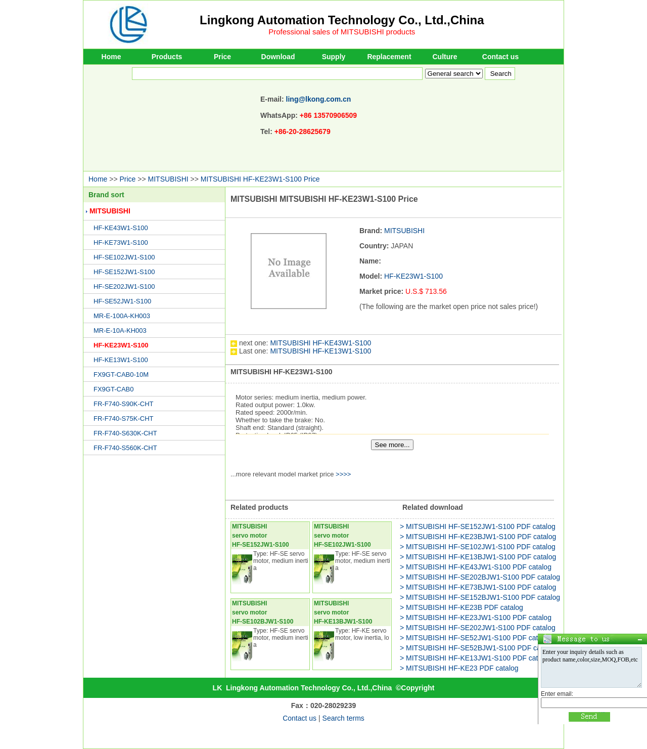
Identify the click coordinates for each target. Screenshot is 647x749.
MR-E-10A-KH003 (120, 330)
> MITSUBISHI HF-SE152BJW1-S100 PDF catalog (480, 597)
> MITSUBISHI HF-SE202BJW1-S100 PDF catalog (480, 577)
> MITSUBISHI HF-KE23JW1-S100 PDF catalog (475, 617)
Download (278, 57)
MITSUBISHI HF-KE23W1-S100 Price (260, 179)
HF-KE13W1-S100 (121, 360)
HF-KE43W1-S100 (121, 228)
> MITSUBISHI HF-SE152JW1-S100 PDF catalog (478, 526)
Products (167, 57)
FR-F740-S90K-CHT (123, 404)
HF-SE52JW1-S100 (122, 301)
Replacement (389, 57)
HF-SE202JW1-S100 (124, 286)
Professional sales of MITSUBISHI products (341, 31)
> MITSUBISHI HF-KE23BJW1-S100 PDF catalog (478, 537)
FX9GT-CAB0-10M (121, 374)
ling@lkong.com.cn (318, 99)
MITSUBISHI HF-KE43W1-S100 (320, 343)
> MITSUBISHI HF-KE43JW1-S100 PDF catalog (475, 567)
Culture (445, 57)
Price (222, 57)
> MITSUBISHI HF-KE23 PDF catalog (459, 668)
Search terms (343, 718)
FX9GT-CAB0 (113, 389)
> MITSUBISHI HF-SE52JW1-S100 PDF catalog (475, 638)
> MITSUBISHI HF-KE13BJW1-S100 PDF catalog (478, 557)
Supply (334, 57)
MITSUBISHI (168, 179)
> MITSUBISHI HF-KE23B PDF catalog (461, 607)
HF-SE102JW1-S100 (124, 257)
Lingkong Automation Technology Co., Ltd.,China (342, 20)
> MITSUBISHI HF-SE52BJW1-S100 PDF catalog (478, 648)
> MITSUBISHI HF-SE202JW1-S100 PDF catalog (478, 628)
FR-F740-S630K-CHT (125, 433)
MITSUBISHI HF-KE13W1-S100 (320, 351)
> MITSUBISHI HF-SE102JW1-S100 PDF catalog (478, 547)
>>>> (343, 474)
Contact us (500, 57)
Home (111, 57)
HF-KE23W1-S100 (121, 345)
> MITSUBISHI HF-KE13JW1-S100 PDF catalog (475, 658)
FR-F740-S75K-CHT (123, 418)
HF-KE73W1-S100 (121, 242)
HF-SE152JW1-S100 (124, 272)
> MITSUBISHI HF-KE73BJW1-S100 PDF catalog (478, 587)
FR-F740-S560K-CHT (125, 448)
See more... (392, 445)
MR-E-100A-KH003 (122, 316)
